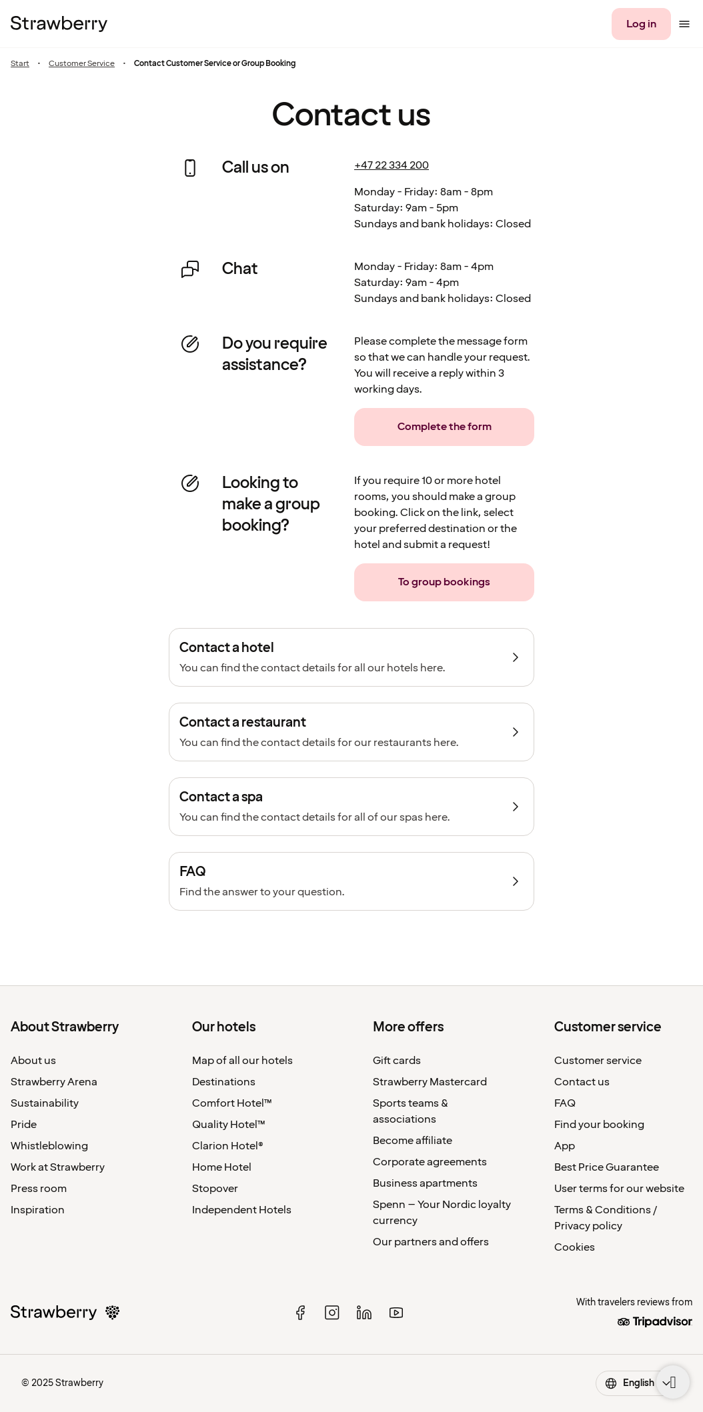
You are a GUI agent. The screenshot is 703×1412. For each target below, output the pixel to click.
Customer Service (82, 63)
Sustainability (45, 1103)
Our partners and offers (431, 1242)
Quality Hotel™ (228, 1124)
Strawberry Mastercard (430, 1082)
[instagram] (332, 1313)
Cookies (574, 1247)
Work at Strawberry (58, 1167)
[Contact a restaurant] (351, 732)
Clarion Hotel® (227, 1146)
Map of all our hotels (242, 1060)
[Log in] (641, 24)
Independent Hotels (241, 1210)
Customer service (598, 1060)
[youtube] (396, 1313)
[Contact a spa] (351, 806)
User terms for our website (619, 1188)
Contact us (582, 1082)
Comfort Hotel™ (232, 1103)
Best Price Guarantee (606, 1167)
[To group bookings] (444, 582)
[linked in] (364, 1313)
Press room (39, 1188)
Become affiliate (412, 1140)
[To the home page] (59, 24)
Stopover (215, 1188)
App (564, 1146)
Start (20, 63)
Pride (24, 1124)
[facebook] (300, 1313)
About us (33, 1060)
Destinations (223, 1082)
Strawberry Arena (54, 1082)
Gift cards (397, 1060)
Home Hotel (221, 1167)
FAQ (565, 1103)
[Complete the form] (444, 427)
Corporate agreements (430, 1162)
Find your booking (599, 1124)
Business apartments (425, 1183)
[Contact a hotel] (351, 657)
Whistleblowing (49, 1146)
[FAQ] (351, 881)
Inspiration (38, 1210)
